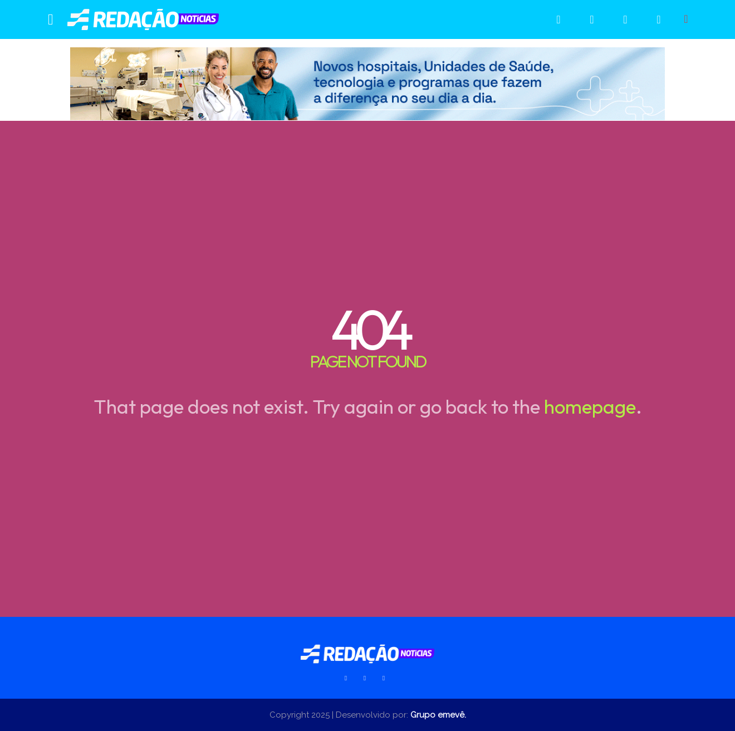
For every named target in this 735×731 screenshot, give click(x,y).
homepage (590, 406)
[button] (686, 19)
